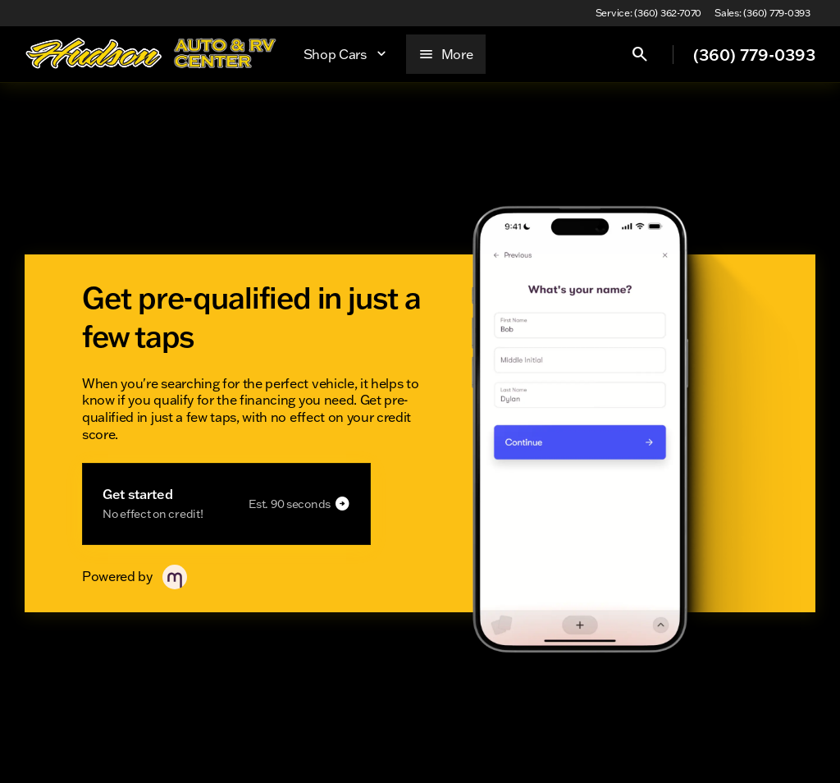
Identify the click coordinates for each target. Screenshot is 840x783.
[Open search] (640, 54)
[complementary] (791, 734)
